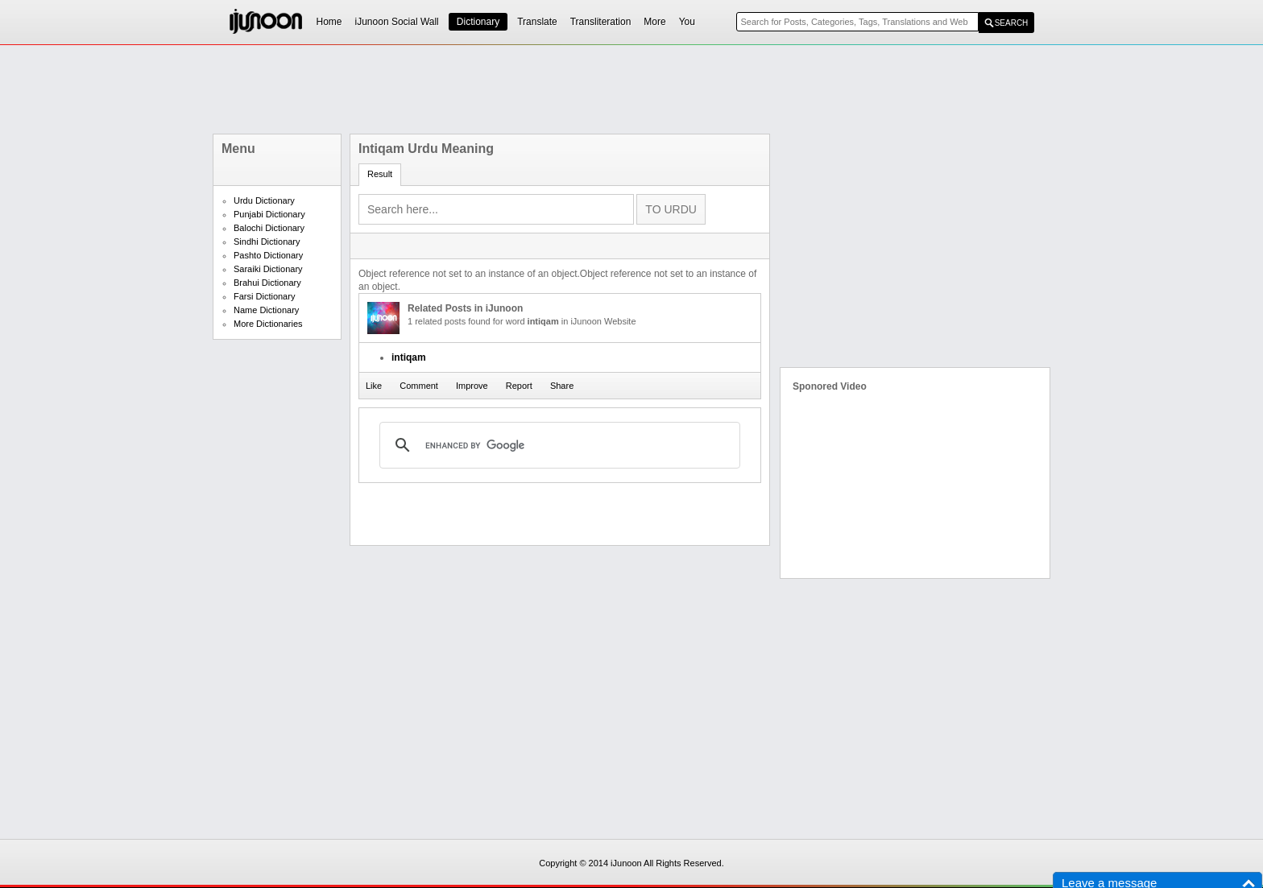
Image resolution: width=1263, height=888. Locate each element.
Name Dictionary (266, 310)
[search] (557, 445)
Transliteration (601, 21)
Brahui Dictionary (267, 282)
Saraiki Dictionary (268, 269)
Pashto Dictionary (268, 255)
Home (329, 21)
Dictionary (478, 21)
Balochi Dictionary (269, 228)
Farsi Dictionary (264, 296)
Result (379, 174)
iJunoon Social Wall (397, 21)
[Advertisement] (631, 89)
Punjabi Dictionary (269, 214)
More (654, 21)
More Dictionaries (268, 323)
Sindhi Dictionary (267, 241)
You (687, 21)
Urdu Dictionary (264, 200)
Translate (537, 21)
